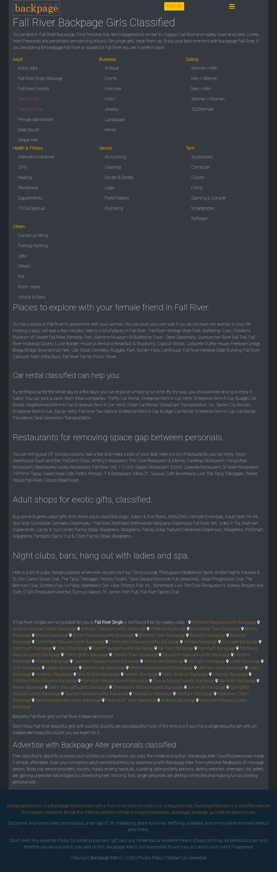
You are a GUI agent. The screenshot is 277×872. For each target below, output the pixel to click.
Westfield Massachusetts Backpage (68, 700)
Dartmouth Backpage (32, 648)
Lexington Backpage (206, 661)
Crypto (197, 177)
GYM (22, 167)
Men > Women (204, 78)
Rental (110, 129)
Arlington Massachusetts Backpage (113, 628)
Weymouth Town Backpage (130, 700)
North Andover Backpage (185, 674)
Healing (25, 177)
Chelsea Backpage (200, 641)
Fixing (196, 187)
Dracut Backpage (72, 648)
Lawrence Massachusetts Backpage (106, 661)
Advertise (198, 857)
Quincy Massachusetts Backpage (183, 680)
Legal (109, 187)
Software (199, 218)
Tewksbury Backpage (152, 693)
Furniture (113, 88)
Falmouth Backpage (216, 648)
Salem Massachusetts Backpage (78, 687)
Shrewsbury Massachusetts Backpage (148, 687)
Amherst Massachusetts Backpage (224, 622)
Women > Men (204, 68)
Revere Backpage (28, 687)
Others (24, 266)
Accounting (115, 156)
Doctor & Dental (119, 177)
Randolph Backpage (237, 680)
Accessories (202, 156)
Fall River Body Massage (40, 78)
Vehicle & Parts (32, 297)
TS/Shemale (202, 109)
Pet (21, 276)
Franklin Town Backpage (135, 654)
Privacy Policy (150, 857)
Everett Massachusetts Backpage (123, 648)
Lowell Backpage (245, 661)
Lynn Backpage (27, 667)
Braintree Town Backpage (162, 635)
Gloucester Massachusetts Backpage (196, 654)
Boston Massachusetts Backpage (103, 635)
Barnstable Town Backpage (215, 628)
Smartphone (202, 208)
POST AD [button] (174, 6)
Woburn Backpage (178, 700)
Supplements (30, 198)
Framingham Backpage (86, 654)
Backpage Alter (104, 857)
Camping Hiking (33, 235)
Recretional (28, 187)
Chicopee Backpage (240, 641)
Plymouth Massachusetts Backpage (115, 680)
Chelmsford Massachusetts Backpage (144, 641)
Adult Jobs (28, 68)
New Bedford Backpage (98, 674)
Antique (112, 68)
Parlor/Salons (117, 198)
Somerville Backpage (206, 687)
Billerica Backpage (51, 635)
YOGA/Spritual (31, 208)
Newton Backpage (141, 674)
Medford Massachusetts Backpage (161, 667)
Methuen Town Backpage (221, 667)
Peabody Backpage (230, 674)
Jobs (22, 256)
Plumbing (114, 208)
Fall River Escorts (33, 88)
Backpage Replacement (72, 805)
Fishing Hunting (33, 245)
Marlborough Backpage (104, 667)
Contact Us (176, 857)
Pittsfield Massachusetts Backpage (45, 680)
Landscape (115, 119)
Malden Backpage (61, 667)
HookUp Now (30, 109)
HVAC (110, 99)
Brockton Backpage (207, 635)
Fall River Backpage (175, 648)
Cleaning (113, 167)
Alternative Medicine (36, 156)
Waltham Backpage (195, 693)
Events (111, 78)
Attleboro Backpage (168, 628)
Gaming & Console (208, 198)
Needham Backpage (53, 674)
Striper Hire (28, 140)
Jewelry (111, 109)
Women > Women (208, 99)
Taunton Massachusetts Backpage (96, 693)
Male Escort (28, 129)
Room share (29, 286)
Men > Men (201, 88)
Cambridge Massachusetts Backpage (69, 641)
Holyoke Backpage (52, 661)
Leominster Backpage (163, 661)
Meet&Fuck (28, 99)
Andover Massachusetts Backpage (44, 628)
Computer (200, 167)
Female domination (35, 119)
